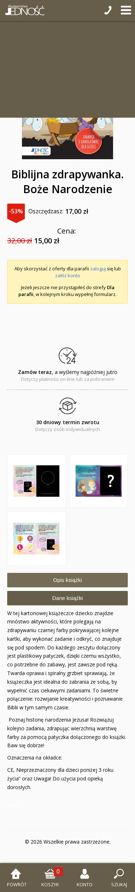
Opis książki (67, 580)
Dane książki (67, 598)
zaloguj (98, 268)
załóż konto (67, 275)
